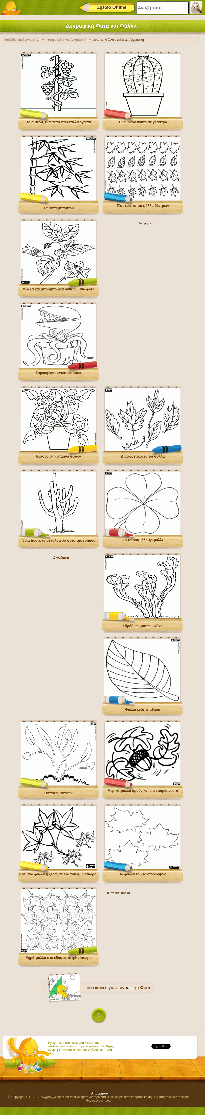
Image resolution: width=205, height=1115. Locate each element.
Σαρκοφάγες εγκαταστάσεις (59, 373)
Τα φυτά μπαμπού (58, 208)
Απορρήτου (99, 1093)
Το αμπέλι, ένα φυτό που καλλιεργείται (58, 122)
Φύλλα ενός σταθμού (142, 710)
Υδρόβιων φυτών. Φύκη (143, 626)
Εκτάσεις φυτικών (59, 793)
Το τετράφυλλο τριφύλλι (143, 540)
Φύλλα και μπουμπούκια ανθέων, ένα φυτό (59, 289)
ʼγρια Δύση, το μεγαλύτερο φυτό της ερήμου (58, 540)
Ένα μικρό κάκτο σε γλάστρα (143, 122)
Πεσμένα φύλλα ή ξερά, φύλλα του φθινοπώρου (58, 874)
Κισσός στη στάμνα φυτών (58, 456)
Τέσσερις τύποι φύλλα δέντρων (143, 206)
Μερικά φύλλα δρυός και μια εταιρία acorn (143, 791)
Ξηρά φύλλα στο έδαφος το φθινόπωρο (59, 958)
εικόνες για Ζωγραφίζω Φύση (122, 987)
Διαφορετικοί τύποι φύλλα (143, 456)
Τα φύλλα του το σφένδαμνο (143, 874)
